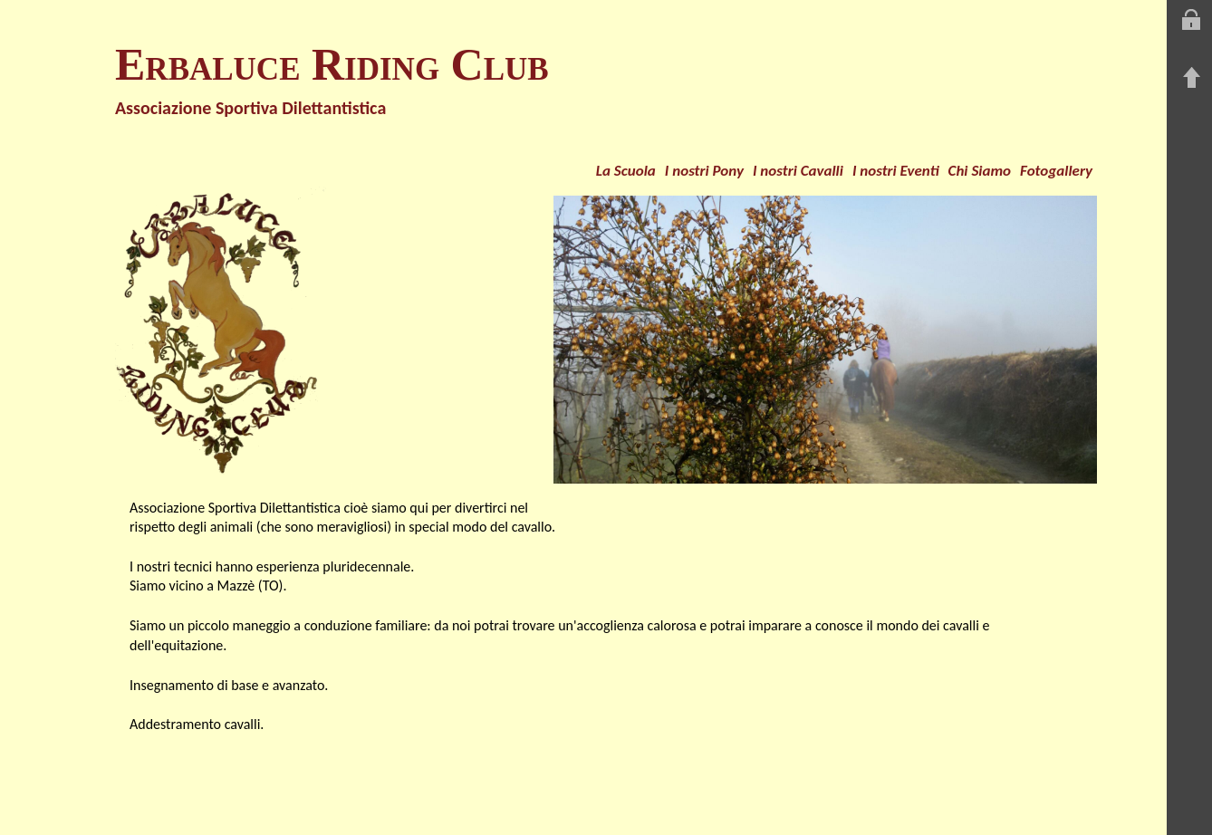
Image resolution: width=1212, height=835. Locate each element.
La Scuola (626, 170)
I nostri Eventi (895, 170)
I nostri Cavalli (798, 170)
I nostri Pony (704, 170)
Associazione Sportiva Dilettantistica (250, 108)
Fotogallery (1056, 170)
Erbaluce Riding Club (332, 64)
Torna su (1191, 77)
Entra (1191, 19)
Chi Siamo (980, 170)
